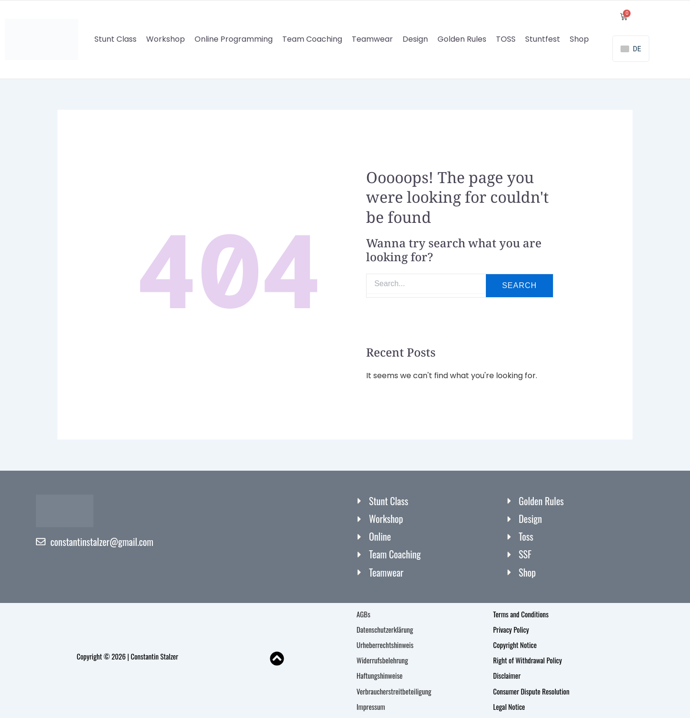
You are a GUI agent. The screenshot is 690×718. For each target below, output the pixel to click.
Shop (579, 39)
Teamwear (372, 39)
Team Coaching (312, 39)
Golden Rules (461, 39)
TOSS (506, 39)
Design (415, 39)
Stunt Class (115, 39)
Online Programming (234, 39)
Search (519, 286)
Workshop (165, 39)
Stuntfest (542, 39)
